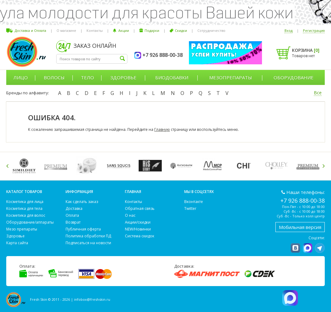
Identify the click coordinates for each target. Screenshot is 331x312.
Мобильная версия (300, 227)
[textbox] (91, 59)
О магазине (66, 30)
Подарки (152, 30)
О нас (130, 215)
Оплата (72, 215)
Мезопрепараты (230, 77)
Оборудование (294, 77)
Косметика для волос (25, 215)
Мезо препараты (21, 229)
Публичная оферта (83, 229)
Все (318, 93)
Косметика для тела (24, 208)
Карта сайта (17, 242)
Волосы (54, 77)
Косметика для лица (24, 201)
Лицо (20, 77)
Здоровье (123, 77)
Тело (87, 77)
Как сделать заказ (82, 201)
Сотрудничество (211, 30)
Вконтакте (193, 201)
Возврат (73, 222)
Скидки (181, 30)
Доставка (74, 208)
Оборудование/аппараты (30, 222)
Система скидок (139, 236)
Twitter (190, 208)
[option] (25, 165)
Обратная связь (140, 208)
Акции (123, 30)
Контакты (94, 30)
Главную (162, 129)
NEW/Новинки (138, 229)
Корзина (305, 50)
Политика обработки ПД (88, 236)
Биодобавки (171, 77)
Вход (288, 30)
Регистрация (314, 30)
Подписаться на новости (88, 242)
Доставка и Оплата (30, 30)
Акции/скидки (138, 222)
